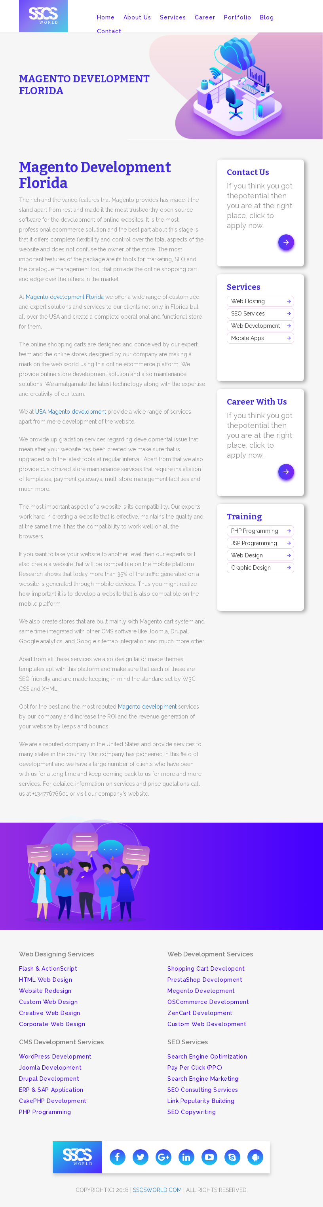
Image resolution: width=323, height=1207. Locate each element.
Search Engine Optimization (207, 1056)
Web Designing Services (56, 954)
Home (106, 17)
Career (205, 17)
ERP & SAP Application (51, 1090)
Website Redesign (45, 991)
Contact (109, 31)
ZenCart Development (200, 1013)
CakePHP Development (53, 1101)
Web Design (247, 555)
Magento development (147, 706)
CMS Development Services (61, 1042)
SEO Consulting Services (202, 1090)
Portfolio (237, 17)
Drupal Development (49, 1079)
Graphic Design (251, 568)
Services (173, 17)
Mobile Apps (247, 338)
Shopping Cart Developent (206, 969)
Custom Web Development (206, 1024)
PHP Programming (254, 531)
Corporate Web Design (52, 1024)
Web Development (255, 326)
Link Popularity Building (200, 1101)
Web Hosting (248, 301)
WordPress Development (55, 1056)
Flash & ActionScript (48, 969)
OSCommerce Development (208, 1002)
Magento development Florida (65, 297)
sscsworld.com (157, 1190)
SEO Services (248, 313)
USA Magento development (70, 412)
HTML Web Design (45, 980)
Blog (267, 17)
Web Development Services (210, 954)
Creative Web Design (49, 1013)
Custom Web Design (48, 1002)
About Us (137, 17)
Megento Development (201, 991)
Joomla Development (50, 1067)
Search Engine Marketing (203, 1079)
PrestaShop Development (204, 980)
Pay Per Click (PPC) (194, 1067)
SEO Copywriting (191, 1112)
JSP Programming (254, 543)
